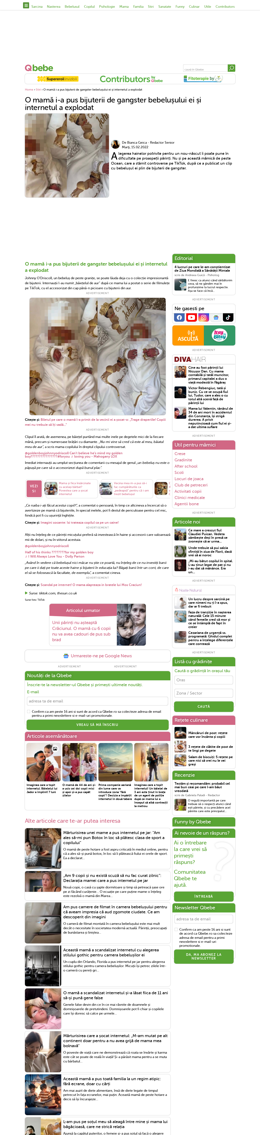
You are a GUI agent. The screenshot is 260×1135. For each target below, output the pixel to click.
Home (29, 89)
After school (186, 466)
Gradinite (183, 460)
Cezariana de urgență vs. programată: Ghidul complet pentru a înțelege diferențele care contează (210, 638)
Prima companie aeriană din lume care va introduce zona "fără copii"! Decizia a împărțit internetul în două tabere (115, 792)
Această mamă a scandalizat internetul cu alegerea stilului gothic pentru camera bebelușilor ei (111, 952)
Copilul (89, 7)
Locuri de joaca (189, 478)
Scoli (179, 472)
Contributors (225, 7)
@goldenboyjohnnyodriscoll (47, 453)
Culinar (194, 7)
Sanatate (164, 7)
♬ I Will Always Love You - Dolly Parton (54, 556)
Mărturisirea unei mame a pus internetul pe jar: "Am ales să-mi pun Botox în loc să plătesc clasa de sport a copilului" (113, 837)
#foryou (63, 456)
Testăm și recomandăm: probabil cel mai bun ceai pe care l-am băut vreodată (202, 787)
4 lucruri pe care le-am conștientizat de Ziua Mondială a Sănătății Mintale (202, 269)
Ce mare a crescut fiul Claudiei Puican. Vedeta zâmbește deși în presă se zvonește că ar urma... (208, 536)
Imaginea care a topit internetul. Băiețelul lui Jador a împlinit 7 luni (42, 788)
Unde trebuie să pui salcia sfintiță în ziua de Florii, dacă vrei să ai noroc (210, 551)
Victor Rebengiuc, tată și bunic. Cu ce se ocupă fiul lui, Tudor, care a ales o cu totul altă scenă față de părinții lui (208, 395)
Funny (180, 7)
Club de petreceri (191, 485)
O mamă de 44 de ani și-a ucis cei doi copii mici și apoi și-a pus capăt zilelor (79, 790)
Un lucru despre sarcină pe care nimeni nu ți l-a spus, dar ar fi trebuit (209, 603)
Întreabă (203, 897)
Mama (124, 7)
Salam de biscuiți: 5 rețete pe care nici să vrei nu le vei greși (210, 760)
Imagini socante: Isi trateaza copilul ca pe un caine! (80, 523)
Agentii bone (187, 504)
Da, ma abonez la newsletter (204, 956)
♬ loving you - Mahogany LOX (94, 456)
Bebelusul (72, 7)
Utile (207, 7)
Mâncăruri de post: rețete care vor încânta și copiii (208, 735)
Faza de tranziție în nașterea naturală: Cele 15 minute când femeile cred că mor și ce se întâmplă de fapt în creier (209, 620)
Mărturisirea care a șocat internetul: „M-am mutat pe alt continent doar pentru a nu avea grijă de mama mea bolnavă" (115, 1040)
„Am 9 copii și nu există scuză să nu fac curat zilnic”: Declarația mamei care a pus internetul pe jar (112, 878)
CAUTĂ (204, 707)
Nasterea (53, 7)
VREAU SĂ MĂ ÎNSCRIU (97, 725)
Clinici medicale (190, 497)
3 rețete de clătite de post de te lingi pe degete (210, 748)
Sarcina (37, 7)
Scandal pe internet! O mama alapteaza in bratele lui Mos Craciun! (91, 585)
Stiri (151, 7)
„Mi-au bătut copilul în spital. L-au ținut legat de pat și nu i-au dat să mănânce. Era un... (210, 566)
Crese (180, 453)
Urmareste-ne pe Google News (97, 656)
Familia (138, 7)
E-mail (33, 692)
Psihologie (107, 7)
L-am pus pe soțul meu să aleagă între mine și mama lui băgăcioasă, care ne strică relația (115, 1124)
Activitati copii (188, 491)
